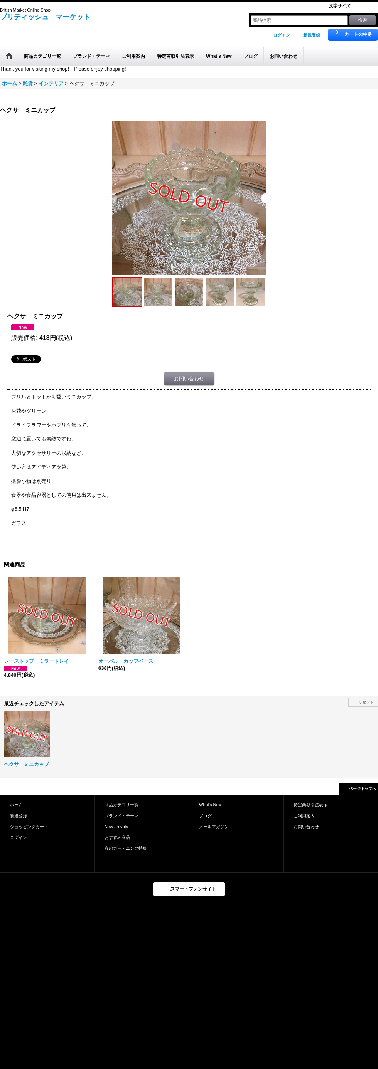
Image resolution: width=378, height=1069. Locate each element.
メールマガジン (214, 826)
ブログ (205, 816)
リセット (366, 702)
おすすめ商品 (117, 837)
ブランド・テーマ (121, 816)
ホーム (16, 804)
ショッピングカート (29, 826)
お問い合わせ (189, 379)
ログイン (281, 35)
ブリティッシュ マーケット (45, 17)
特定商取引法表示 (310, 804)
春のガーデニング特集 (126, 848)
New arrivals (116, 826)
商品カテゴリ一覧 (121, 804)
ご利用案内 (304, 816)
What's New (210, 804)
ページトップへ (362, 789)
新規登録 (311, 35)
